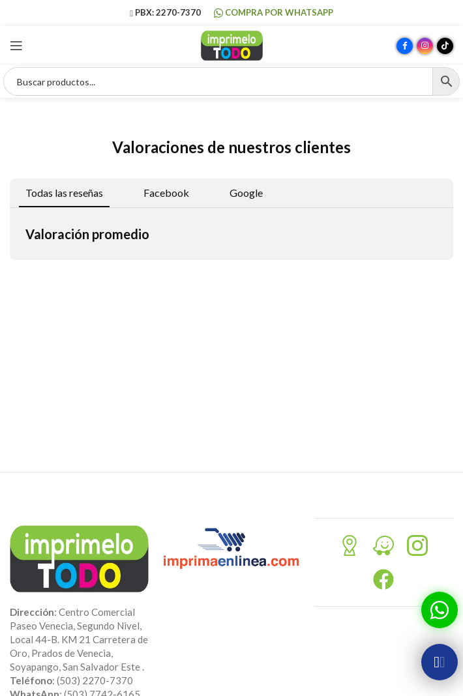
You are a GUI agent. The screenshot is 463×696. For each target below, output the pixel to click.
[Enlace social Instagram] (425, 46)
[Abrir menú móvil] (16, 46)
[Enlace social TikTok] (445, 46)
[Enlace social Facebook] (404, 46)
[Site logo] (232, 44)
